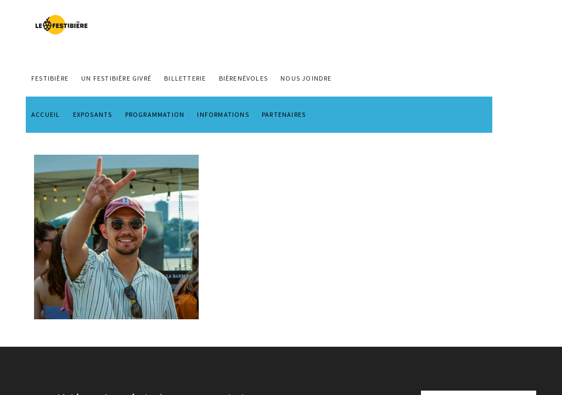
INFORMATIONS (223, 114)
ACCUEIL (45, 114)
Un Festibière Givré (116, 78)
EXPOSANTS (93, 114)
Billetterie (185, 78)
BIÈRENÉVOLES (243, 78)
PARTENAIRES (284, 114)
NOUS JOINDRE (305, 78)
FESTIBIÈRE (50, 78)
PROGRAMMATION (155, 114)
